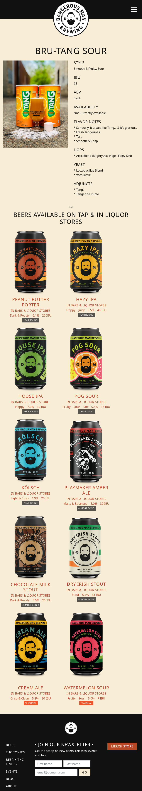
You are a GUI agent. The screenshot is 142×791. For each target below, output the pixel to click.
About (11, 687)
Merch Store (122, 647)
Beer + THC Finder (15, 663)
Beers (11, 646)
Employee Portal (105, 784)
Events (12, 672)
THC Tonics (15, 653)
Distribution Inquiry (17, 696)
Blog (10, 680)
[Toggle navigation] (133, 9)
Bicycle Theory (86, 784)
